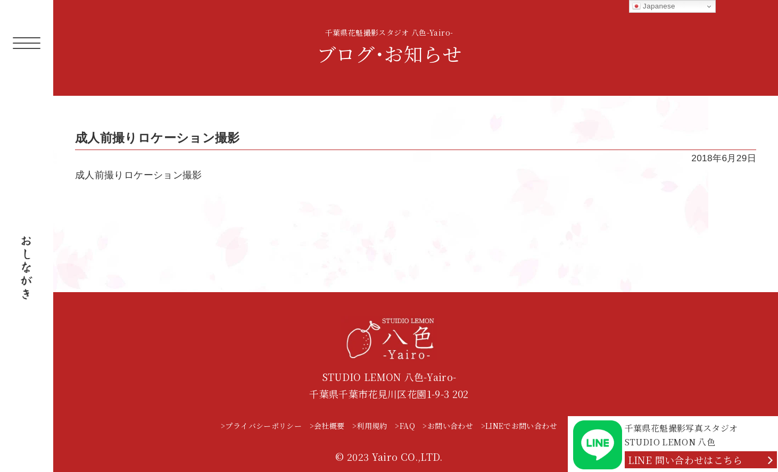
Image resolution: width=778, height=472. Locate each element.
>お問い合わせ (448, 425)
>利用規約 (369, 425)
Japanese (653, 6)
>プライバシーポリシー (261, 425)
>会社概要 (327, 425)
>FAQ (405, 425)
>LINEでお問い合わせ (519, 425)
